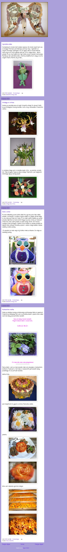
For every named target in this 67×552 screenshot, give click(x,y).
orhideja (7, 204)
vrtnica (13, 204)
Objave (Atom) (26, 548)
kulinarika (11, 541)
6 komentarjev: (15, 300)
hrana (7, 541)
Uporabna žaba (7, 44)
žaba (16, 94)
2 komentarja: (16, 202)
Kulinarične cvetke (8, 310)
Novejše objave (6, 544)
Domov (22, 544)
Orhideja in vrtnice (8, 103)
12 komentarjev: (16, 93)
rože (11, 204)
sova (16, 301)
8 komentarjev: (16, 539)
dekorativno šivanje (10, 94)
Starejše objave (39, 544)
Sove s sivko (6, 212)
